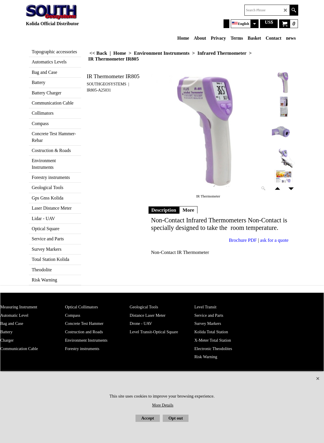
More (188, 210)
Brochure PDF (243, 240)
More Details (162, 405)
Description (163, 210)
